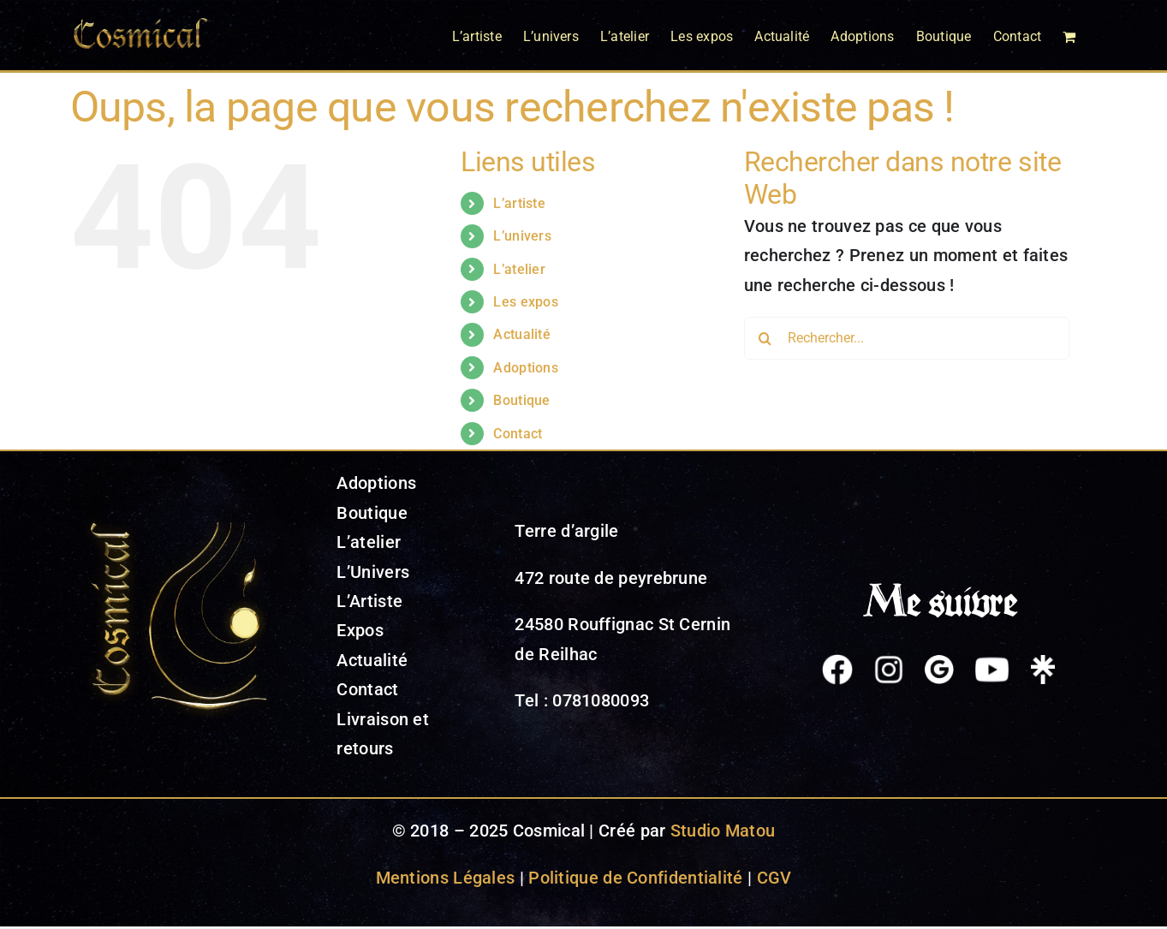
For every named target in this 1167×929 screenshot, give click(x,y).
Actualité (522, 334)
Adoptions (525, 368)
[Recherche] (765, 338)
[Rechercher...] (906, 338)
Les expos (525, 302)
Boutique (521, 400)
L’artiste (519, 203)
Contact (517, 434)
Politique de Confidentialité (635, 877)
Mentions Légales (445, 877)
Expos (360, 630)
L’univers (522, 236)
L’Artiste (369, 601)
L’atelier (519, 269)
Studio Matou (723, 830)
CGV (774, 877)
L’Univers (372, 572)
